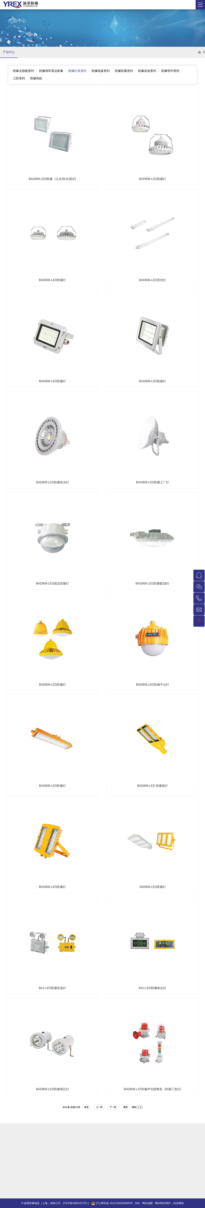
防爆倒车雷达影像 (51, 70)
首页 (86, 1107)
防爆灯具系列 (77, 70)
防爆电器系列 (101, 70)
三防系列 (19, 78)
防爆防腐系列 (124, 70)
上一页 (99, 1107)
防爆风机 (36, 78)
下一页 (112, 1107)
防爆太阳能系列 (23, 70)
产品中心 (9, 52)
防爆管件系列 (170, 70)
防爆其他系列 (147, 70)
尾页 (125, 1107)
